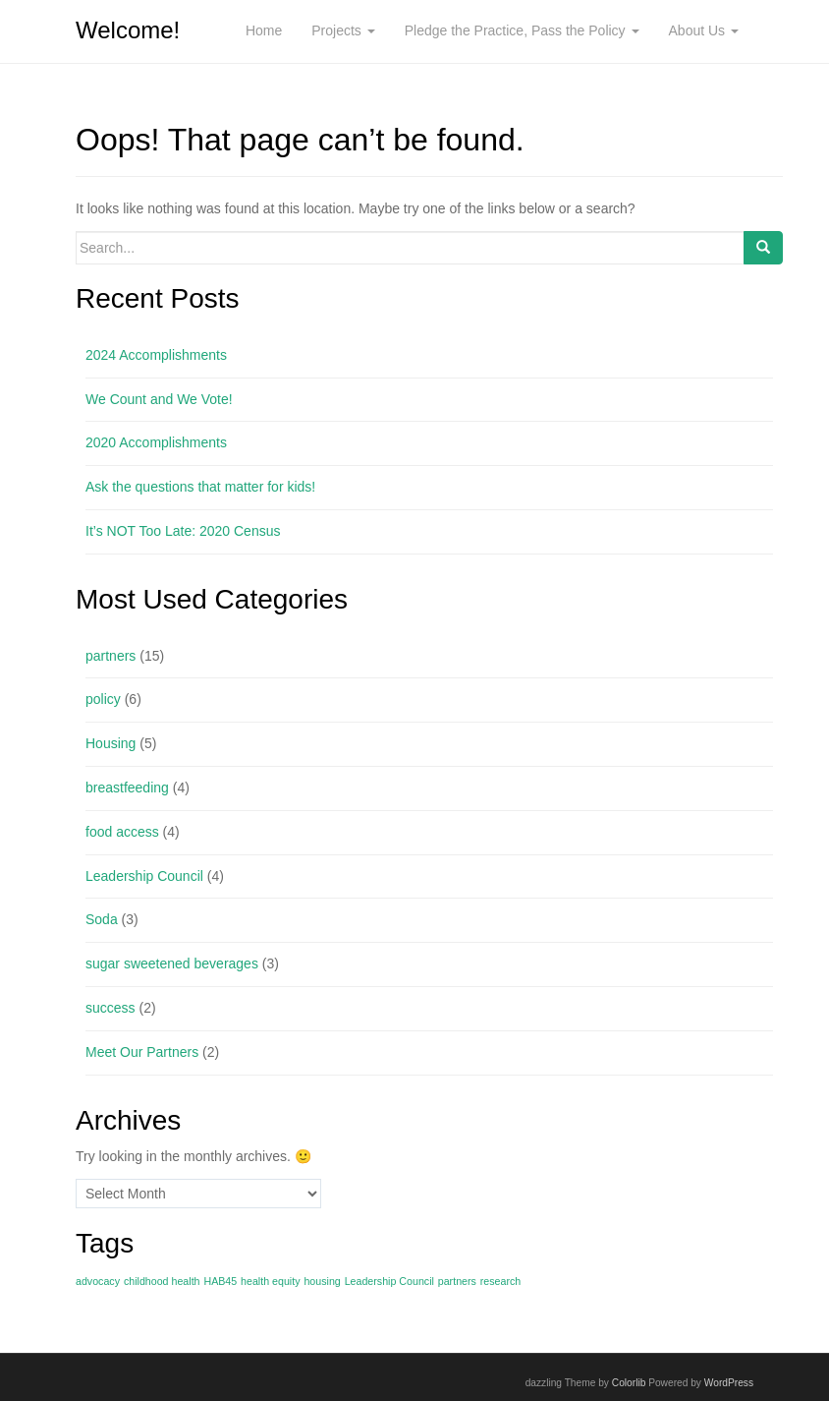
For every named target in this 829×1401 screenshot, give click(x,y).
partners (110, 656)
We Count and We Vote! (159, 399)
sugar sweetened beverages (171, 963)
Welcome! (128, 30)
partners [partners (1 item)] (457, 1281)
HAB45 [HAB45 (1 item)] (220, 1281)
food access (122, 832)
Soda (101, 919)
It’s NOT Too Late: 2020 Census (182, 531)
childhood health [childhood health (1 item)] (162, 1281)
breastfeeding (127, 787)
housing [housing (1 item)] (322, 1281)
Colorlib (629, 1382)
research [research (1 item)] (500, 1281)
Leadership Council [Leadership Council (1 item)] (389, 1281)
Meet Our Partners (141, 1052)
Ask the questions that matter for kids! (200, 487)
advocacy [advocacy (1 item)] (98, 1281)
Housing (110, 743)
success (110, 1008)
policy (103, 699)
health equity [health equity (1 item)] (270, 1281)
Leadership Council (144, 876)
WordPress (728, 1382)
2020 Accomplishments (156, 442)
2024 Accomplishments (156, 355)
